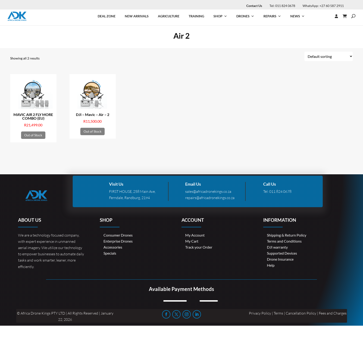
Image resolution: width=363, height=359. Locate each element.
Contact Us (254, 6)
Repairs (272, 16)
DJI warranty (277, 247)
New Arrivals (137, 16)
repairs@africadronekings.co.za (210, 197)
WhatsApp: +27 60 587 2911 (323, 6)
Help (271, 265)
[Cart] (347, 16)
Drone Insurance (280, 259)
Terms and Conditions (284, 241)
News (297, 16)
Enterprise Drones (118, 241)
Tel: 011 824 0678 (282, 6)
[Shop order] (328, 56)
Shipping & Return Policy (286, 235)
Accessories (112, 247)
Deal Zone (107, 16)
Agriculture (168, 16)
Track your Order (198, 247)
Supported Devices (282, 253)
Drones (245, 16)
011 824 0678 (280, 191)
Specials (109, 253)
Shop (220, 16)
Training (196, 16)
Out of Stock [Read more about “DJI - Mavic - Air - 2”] (92, 131)
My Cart (191, 241)
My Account (195, 235)
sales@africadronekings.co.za (208, 191)
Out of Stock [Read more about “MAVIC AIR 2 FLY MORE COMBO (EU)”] (33, 135)
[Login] (327, 16)
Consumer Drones (118, 235)
